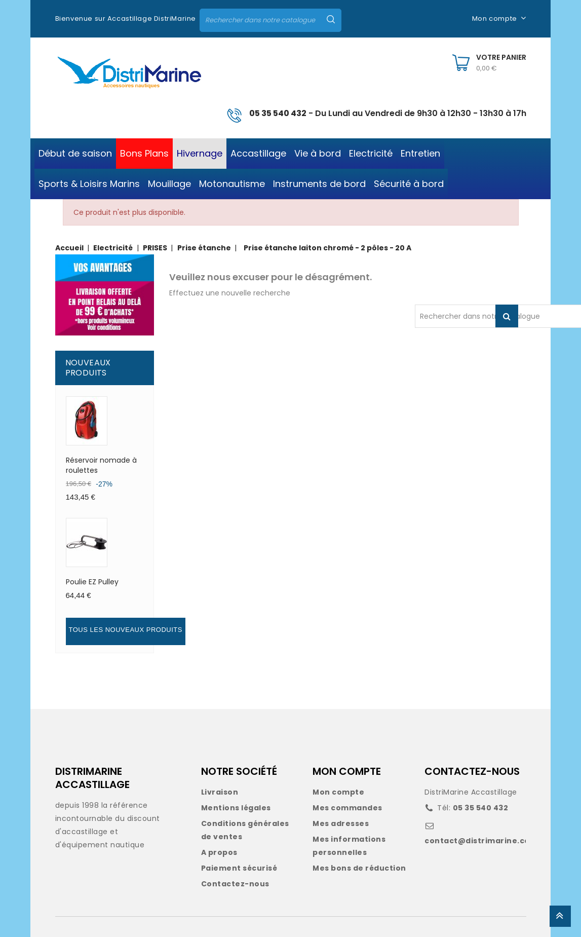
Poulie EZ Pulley (92, 582)
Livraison (220, 792)
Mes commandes (347, 808)
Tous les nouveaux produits (125, 629)
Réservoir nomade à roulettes (101, 465)
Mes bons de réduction (359, 868)
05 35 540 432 (277, 113)
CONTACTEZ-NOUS (472, 771)
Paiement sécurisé (239, 868)
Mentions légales (236, 808)
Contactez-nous (235, 884)
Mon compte (338, 792)
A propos (219, 852)
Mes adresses (341, 823)
